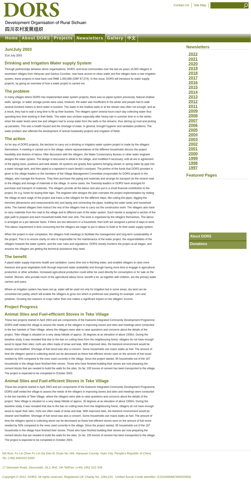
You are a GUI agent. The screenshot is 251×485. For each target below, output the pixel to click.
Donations (198, 244)
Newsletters (89, 38)
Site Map (200, 5)
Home (11, 38)
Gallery (115, 38)
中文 (131, 38)
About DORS (36, 38)
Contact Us (181, 5)
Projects (63, 38)
